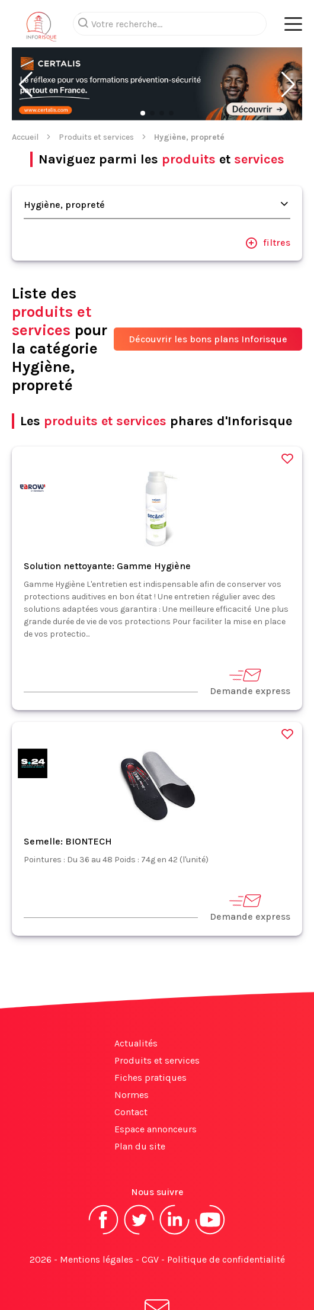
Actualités (136, 995)
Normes (131, 1047)
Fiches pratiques (150, 1030)
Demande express (250, 634)
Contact (131, 1064)
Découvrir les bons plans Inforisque (208, 291)
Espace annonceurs (155, 1081)
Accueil (25, 90)
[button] (26, 37)
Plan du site (139, 1098)
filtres (267, 195)
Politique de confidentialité (226, 1212)
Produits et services (96, 90)
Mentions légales (96, 1212)
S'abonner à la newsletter (157, 1273)
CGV (150, 1212)
